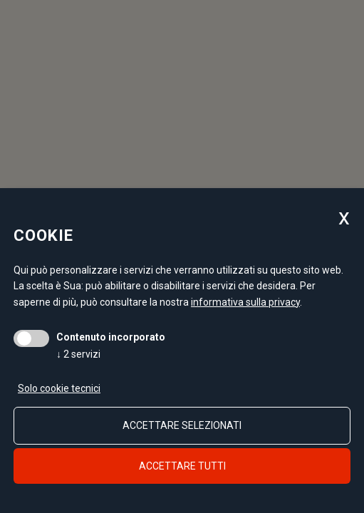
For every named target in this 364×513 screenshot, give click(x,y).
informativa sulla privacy (245, 302)
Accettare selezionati (182, 425)
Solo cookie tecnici (59, 388)
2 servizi (78, 354)
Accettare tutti (182, 466)
